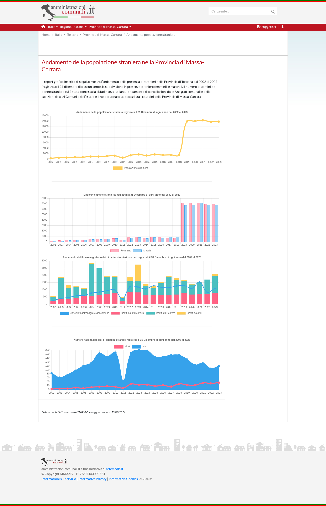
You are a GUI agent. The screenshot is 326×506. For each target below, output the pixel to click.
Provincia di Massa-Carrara (102, 34)
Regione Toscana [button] (72, 27)
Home (46, 34)
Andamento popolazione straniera (150, 34)
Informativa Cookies (123, 479)
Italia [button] (51, 27)
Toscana (72, 34)
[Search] (240, 11)
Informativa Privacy (92, 479)
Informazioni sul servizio (58, 479)
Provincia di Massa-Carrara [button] (108, 27)
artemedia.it (114, 469)
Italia (58, 34)
